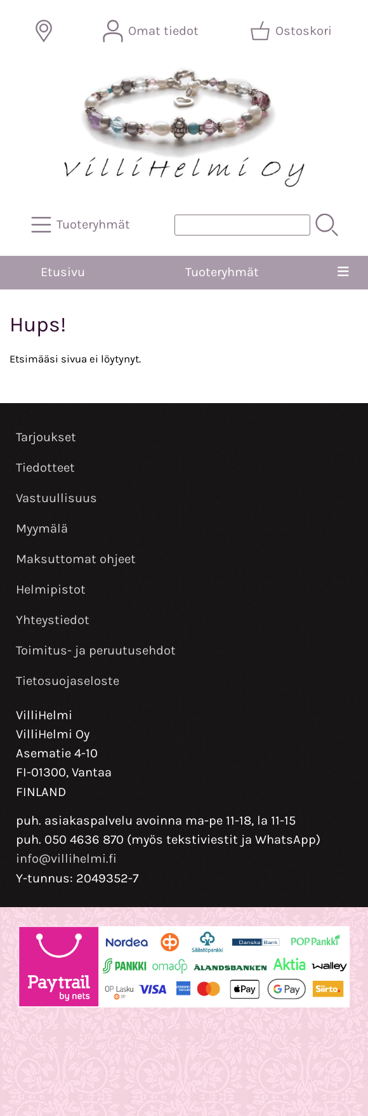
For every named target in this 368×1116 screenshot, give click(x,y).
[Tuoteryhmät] (82, 224)
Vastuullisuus (56, 498)
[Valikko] (343, 272)
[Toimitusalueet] (43, 31)
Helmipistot (51, 589)
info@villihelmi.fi (66, 858)
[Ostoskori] (292, 31)
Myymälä (42, 528)
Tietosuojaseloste (67, 681)
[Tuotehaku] (242, 225)
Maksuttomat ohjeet (76, 559)
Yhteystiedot (52, 620)
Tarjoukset (46, 437)
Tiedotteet (45, 467)
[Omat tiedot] (152, 31)
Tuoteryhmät (222, 272)
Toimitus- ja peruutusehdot (96, 650)
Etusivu (63, 272)
